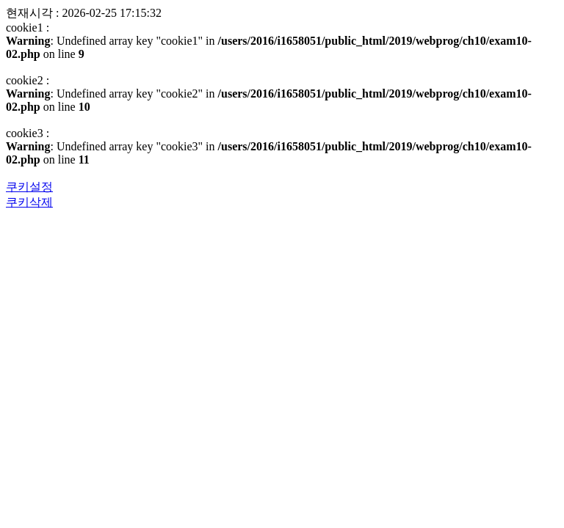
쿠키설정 (29, 186)
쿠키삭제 (29, 202)
